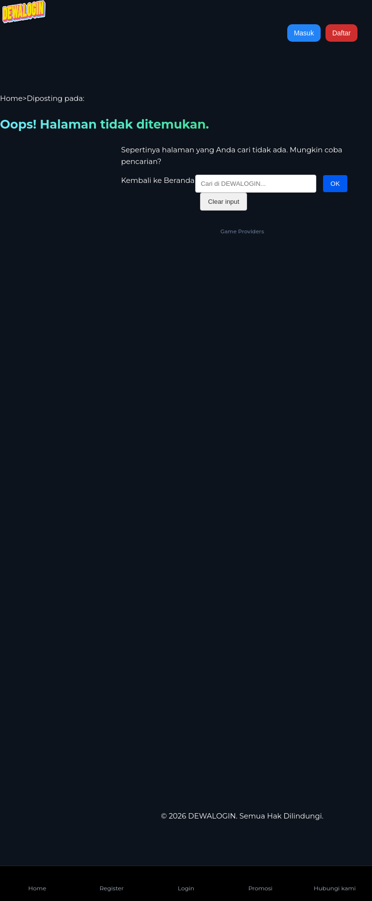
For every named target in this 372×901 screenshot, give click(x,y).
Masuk (304, 33)
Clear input (223, 201)
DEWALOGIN (212, 815)
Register (111, 880)
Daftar (341, 33)
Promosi (260, 880)
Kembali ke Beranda (158, 180)
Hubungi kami (335, 880)
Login (186, 880)
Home (11, 98)
